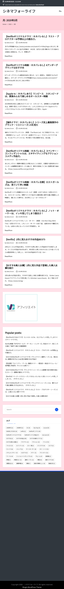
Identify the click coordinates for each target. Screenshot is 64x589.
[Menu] (60, 11)
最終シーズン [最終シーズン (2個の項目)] (29, 460)
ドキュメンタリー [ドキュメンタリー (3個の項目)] (12, 452)
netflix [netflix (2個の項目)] (23, 431)
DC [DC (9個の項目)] (28, 428)
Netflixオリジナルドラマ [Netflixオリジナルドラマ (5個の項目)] (13, 435)
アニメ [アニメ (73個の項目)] (46, 442)
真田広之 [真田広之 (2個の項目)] (9, 463)
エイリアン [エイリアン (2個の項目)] (20, 445)
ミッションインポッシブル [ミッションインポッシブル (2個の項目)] (24, 456)
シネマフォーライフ (19, 11)
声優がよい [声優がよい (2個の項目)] (18, 460)
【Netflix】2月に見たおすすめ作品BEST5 (25, 239)
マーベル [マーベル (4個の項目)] (9, 456)
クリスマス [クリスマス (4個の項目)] (41, 445)
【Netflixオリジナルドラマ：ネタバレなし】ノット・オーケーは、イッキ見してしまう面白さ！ (32, 212)
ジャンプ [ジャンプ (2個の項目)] (19, 449)
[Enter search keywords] (32, 409)
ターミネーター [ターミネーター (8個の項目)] (31, 449)
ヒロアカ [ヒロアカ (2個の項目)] (24, 452)
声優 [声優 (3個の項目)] (8, 460)
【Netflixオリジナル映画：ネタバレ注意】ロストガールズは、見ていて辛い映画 (32, 183)
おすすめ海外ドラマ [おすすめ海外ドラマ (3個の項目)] (36, 438)
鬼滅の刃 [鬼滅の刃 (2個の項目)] (51, 463)
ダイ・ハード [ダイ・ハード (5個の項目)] (44, 449)
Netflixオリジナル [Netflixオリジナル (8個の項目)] (34, 431)
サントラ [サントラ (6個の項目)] (9, 449)
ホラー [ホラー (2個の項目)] (33, 452)
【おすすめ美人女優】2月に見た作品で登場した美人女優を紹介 (31, 266)
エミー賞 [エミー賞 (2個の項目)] (30, 445)
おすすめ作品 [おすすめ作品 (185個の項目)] (21, 438)
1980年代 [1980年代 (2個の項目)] (9, 428)
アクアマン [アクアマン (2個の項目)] (25, 442)
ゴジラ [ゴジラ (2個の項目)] (51, 445)
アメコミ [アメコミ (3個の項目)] (9, 445)
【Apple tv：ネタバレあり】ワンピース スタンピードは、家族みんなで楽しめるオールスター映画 (32, 95)
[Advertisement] (32, 494)
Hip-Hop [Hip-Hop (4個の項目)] (37, 428)
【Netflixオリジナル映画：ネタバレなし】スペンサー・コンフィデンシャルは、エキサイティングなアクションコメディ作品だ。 (32, 153)
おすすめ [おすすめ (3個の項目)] (9, 438)
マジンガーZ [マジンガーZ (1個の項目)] (44, 452)
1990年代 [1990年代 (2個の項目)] (20, 428)
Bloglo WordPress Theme (32, 587)
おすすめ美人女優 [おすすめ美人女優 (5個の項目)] (12, 442)
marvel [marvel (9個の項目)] (46, 428)
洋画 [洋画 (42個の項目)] (39, 460)
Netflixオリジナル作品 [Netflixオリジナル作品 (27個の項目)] (32, 435)
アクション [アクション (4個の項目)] (36, 442)
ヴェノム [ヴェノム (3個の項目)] (39, 456)
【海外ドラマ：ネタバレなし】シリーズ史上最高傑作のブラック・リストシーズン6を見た (31, 123)
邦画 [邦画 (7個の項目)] (28, 463)
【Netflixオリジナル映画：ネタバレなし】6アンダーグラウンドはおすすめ (31, 66)
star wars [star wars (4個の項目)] (45, 435)
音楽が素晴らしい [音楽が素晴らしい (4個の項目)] (39, 463)
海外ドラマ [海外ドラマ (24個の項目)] (49, 460)
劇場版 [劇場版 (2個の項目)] (48, 456)
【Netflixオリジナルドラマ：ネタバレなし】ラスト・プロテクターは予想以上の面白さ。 (32, 37)
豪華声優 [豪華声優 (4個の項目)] (19, 463)
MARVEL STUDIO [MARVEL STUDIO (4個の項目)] (11, 431)
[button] (56, 409)
